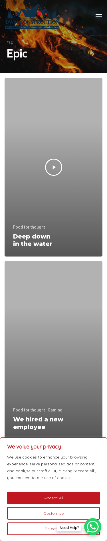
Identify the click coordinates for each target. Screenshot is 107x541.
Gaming (55, 410)
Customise (54, 513)
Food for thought (29, 227)
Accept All (53, 497)
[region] (53, 489)
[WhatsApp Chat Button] (92, 526)
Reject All (53, 528)
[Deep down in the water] (53, 167)
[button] (99, 16)
